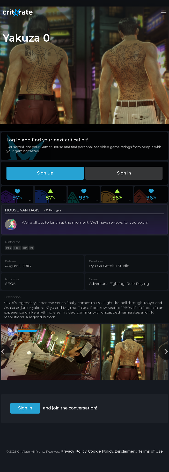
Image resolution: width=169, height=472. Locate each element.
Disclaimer (125, 451)
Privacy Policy (74, 451)
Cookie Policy (100, 451)
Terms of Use (150, 451)
